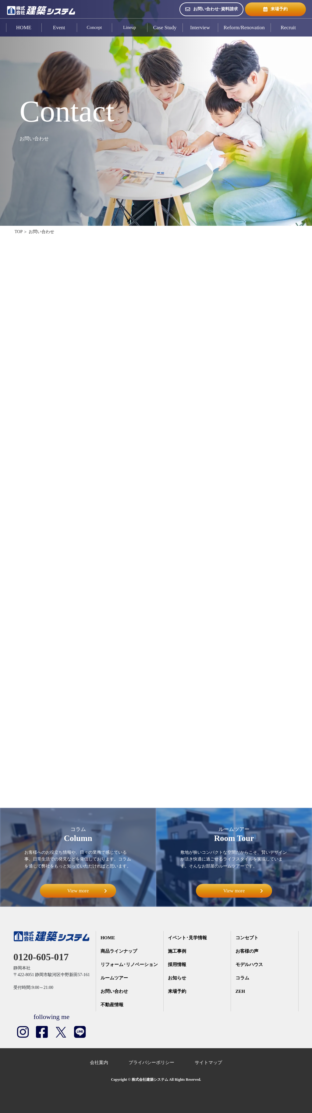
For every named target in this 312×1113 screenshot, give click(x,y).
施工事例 (177, 951)
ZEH (240, 991)
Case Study (164, 27)
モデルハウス (249, 964)
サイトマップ (208, 1062)
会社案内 (99, 1062)
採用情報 (177, 964)
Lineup (129, 27)
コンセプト (247, 938)
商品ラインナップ (119, 951)
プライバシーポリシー (151, 1062)
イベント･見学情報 (187, 938)
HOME (23, 27)
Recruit (288, 27)
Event (59, 27)
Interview (200, 27)
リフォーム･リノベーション (129, 964)
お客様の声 (247, 951)
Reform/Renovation (244, 27)
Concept (94, 27)
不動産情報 (112, 1005)
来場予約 (275, 9)
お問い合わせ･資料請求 (211, 9)
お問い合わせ (114, 991)
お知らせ (177, 978)
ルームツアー (114, 978)
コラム (242, 978)
